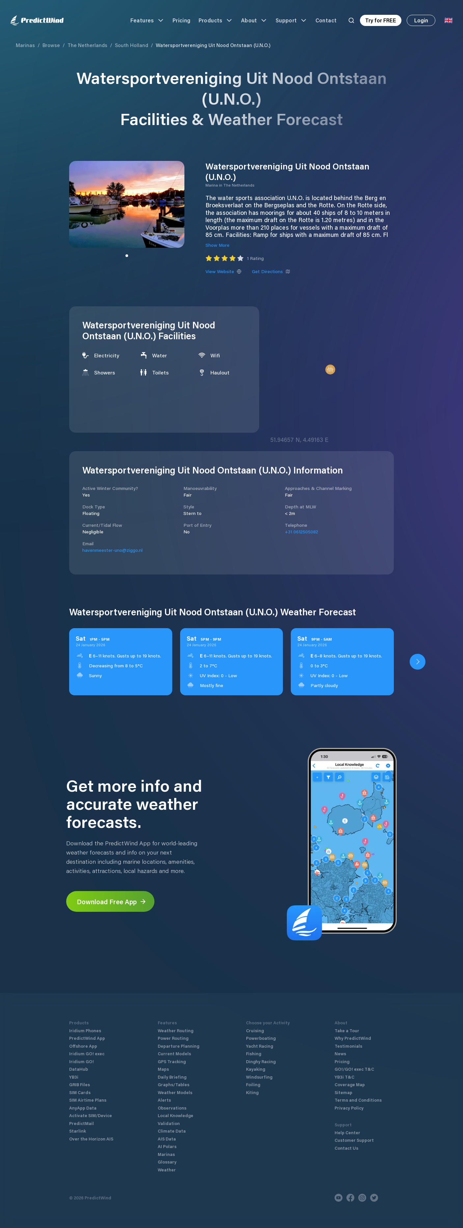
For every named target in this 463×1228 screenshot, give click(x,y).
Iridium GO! (81, 1061)
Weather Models (175, 1092)
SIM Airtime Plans (87, 1100)
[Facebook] (350, 1198)
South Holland (131, 45)
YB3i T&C (344, 1077)
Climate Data (172, 1131)
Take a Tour (347, 1030)
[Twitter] (374, 1198)
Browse (51, 45)
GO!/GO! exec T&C (354, 1069)
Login (421, 20)
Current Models (174, 1053)
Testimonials (348, 1046)
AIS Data (167, 1138)
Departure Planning (178, 1046)
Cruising (255, 1030)
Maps (163, 1069)
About (254, 20)
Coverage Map (350, 1084)
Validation (169, 1123)
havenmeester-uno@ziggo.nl (112, 550)
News (340, 1053)
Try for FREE (380, 20)
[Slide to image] (126, 255)
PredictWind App (87, 1038)
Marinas (25, 45)
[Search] (351, 20)
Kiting (252, 1092)
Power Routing (173, 1038)
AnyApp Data (82, 1108)
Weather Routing (175, 1030)
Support (292, 20)
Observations (172, 1108)
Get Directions (271, 271)
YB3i (73, 1077)
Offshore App (83, 1046)
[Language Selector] (448, 20)
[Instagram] (362, 1198)
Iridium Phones (85, 1030)
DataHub (78, 1069)
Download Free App (112, 901)
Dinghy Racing (261, 1061)
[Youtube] (338, 1198)
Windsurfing (259, 1077)
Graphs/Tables (173, 1084)
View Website (223, 271)
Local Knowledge (175, 1115)
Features (147, 20)
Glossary (167, 1161)
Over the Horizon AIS (91, 1138)
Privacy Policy (349, 1108)
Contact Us (346, 1148)
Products (216, 20)
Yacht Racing (259, 1046)
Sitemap (343, 1092)
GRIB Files (79, 1084)
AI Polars (167, 1146)
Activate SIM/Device (90, 1115)
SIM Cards (80, 1092)
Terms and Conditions (358, 1100)
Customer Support (354, 1140)
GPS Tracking (172, 1061)
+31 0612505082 (301, 531)
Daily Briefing (172, 1077)
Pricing (182, 20)
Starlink (77, 1131)
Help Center (347, 1132)
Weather (167, 1169)
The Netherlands (87, 45)
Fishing (253, 1053)
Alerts (164, 1100)
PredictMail (81, 1123)
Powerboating (261, 1038)
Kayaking (255, 1069)
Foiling (253, 1084)
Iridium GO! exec (86, 1053)
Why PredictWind (353, 1038)
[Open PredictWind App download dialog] (417, 662)
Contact (326, 20)
